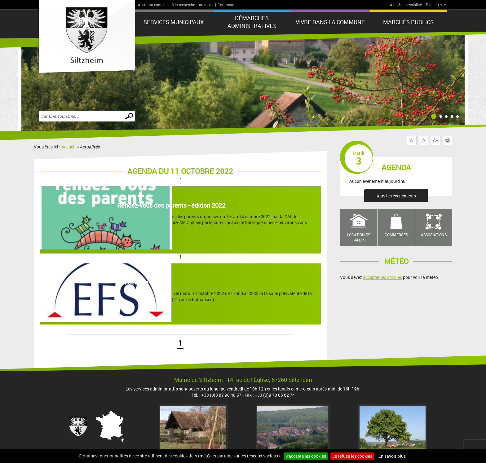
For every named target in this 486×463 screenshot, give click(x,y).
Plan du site (436, 4)
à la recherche (183, 4)
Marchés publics (408, 22)
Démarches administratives (252, 21)
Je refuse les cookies (352, 456)
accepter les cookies (382, 277)
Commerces (396, 234)
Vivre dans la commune (330, 22)
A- (412, 140)
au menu (206, 4)
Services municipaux (174, 22)
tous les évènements (396, 196)
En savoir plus (392, 456)
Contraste (226, 4)
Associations (434, 234)
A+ (436, 140)
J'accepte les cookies (305, 456)
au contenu (158, 4)
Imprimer (448, 140)
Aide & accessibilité (406, 4)
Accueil (68, 147)
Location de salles (358, 237)
